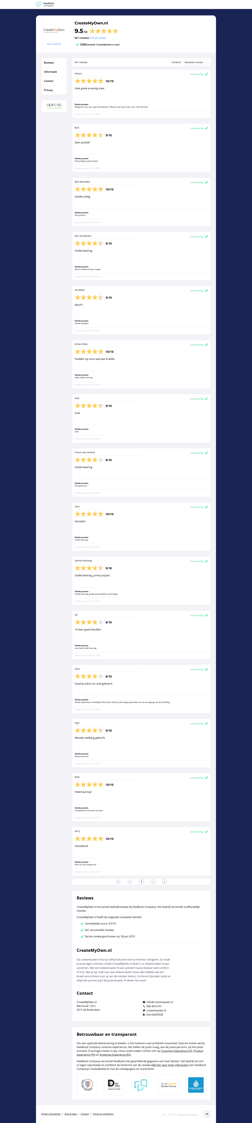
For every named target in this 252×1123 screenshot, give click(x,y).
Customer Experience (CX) (176, 1051)
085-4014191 (154, 1006)
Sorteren (176, 62)
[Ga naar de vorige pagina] (129, 881)
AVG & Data (71, 1113)
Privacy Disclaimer (51, 1113)
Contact (85, 1113)
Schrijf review (98, 38)
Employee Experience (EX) (115, 1055)
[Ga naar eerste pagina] (118, 881)
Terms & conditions (103, 1113)
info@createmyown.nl (160, 1002)
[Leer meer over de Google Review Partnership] (168, 1085)
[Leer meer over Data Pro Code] (87, 1085)
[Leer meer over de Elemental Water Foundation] (196, 1085)
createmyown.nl (156, 1010)
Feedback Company (187, 1114)
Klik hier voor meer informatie (169, 1065)
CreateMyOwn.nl (91, 23)
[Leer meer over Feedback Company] (141, 1085)
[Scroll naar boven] (207, 1114)
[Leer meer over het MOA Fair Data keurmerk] (114, 1085)
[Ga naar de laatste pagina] (164, 881)
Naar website (54, 43)
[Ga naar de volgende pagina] (153, 881)
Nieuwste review (196, 62)
